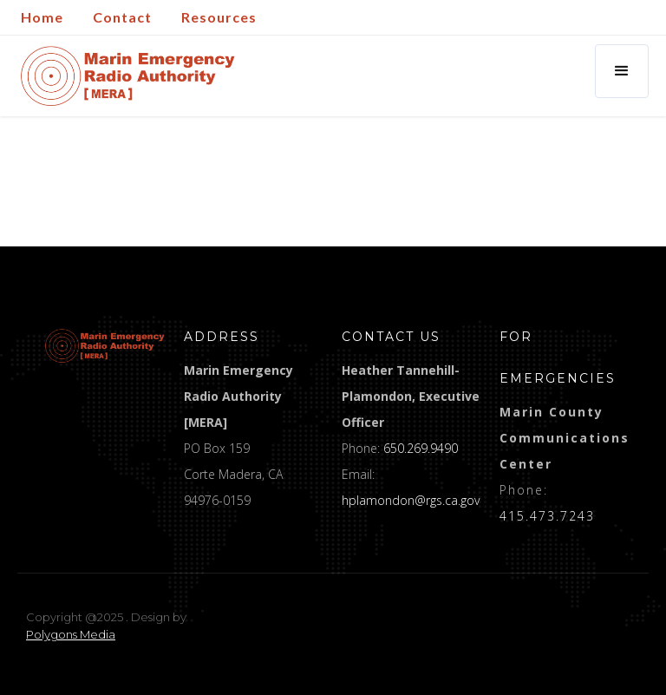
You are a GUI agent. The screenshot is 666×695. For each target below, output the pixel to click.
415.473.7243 (547, 516)
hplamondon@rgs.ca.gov (411, 500)
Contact (122, 17)
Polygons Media (70, 634)
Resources (219, 17)
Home (42, 17)
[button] (622, 71)
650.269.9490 (420, 448)
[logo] (104, 346)
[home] (127, 76)
